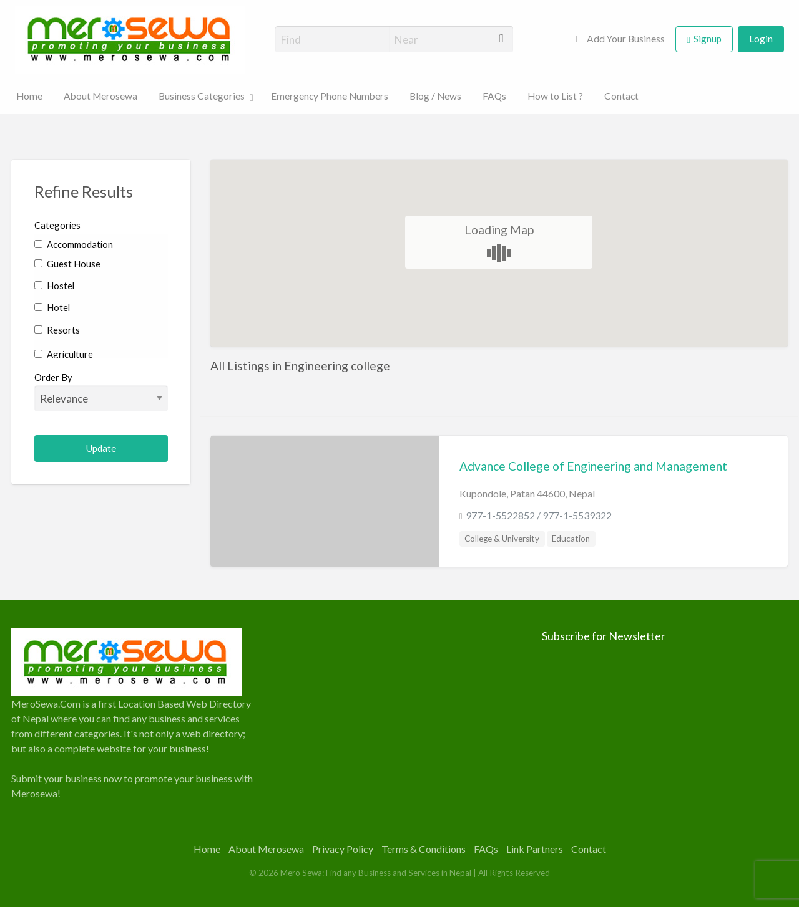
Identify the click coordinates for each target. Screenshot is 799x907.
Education (571, 539)
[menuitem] (620, 39)
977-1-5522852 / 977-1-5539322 (539, 515)
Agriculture (63, 354)
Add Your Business (620, 38)
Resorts (57, 329)
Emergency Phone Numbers (329, 96)
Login (761, 38)
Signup (708, 38)
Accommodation (73, 244)
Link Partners (534, 849)
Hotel (52, 307)
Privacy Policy (342, 849)
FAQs (494, 96)
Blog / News (435, 96)
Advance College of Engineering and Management (593, 466)
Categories (57, 225)
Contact (621, 96)
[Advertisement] (399, 715)
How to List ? (555, 96)
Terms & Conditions (423, 849)
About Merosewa (100, 96)
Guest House (67, 263)
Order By (101, 391)
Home (29, 96)
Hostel (54, 285)
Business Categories (202, 96)
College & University (501, 539)
